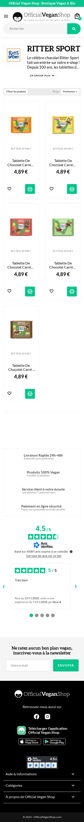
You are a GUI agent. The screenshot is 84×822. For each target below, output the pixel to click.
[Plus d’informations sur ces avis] (71, 551)
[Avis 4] (47, 615)
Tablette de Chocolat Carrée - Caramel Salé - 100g (21, 163)
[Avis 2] (37, 615)
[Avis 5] (53, 615)
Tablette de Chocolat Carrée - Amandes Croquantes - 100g (63, 265)
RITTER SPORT (21, 148)
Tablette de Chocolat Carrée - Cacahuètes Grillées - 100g (63, 163)
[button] (42, 75)
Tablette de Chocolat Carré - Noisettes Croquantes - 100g (21, 367)
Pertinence (70, 91)
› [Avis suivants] (76, 586)
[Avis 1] (31, 615)
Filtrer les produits (16, 91)
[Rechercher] (35, 28)
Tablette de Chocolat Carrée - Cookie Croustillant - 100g (21, 265)
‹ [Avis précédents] (3, 586)
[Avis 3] (42, 615)
